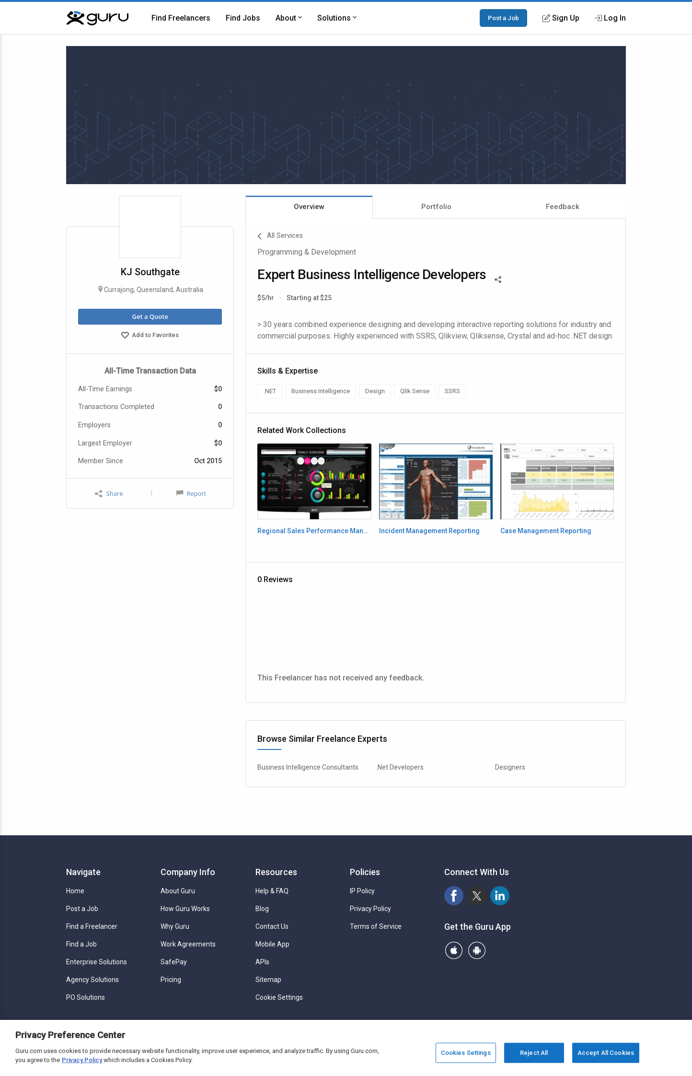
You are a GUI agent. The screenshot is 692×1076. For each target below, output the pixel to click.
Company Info (188, 872)
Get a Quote (150, 316)
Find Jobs (243, 18)
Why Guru (175, 926)
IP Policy (362, 891)
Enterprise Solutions (96, 962)
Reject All (534, 1052)
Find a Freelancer (91, 926)
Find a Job (81, 944)
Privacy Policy (370, 908)
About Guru (178, 891)
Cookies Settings (466, 1052)
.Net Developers (400, 767)
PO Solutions (85, 997)
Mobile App (272, 944)
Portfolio (436, 206)
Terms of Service (376, 926)
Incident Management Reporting (429, 531)
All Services (280, 236)
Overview (309, 206)
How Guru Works (185, 908)
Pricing (171, 979)
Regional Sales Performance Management (314, 531)
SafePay (174, 962)
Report (191, 493)
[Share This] (498, 278)
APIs (262, 962)
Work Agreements (188, 944)
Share (109, 493)
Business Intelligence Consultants (307, 767)
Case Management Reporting (545, 531)
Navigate (83, 872)
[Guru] (97, 18)
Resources (276, 872)
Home (75, 891)
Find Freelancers (180, 18)
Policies (365, 872)
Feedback (562, 206)
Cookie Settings (279, 997)
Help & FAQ (271, 891)
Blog (262, 908)
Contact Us (271, 926)
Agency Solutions (92, 979)
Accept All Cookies (605, 1052)
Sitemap (268, 979)
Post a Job (503, 18)
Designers (510, 767)
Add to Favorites (150, 336)
